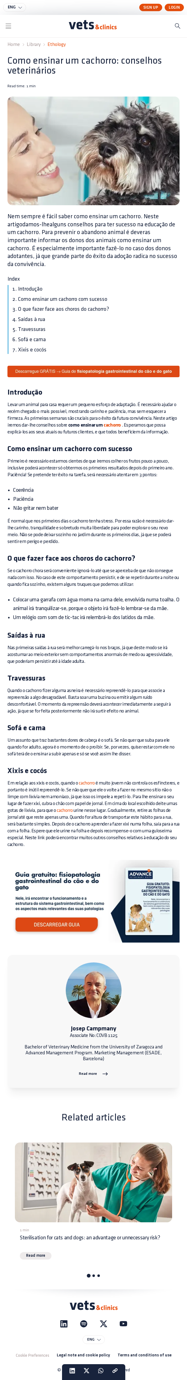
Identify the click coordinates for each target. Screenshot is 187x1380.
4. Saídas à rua (28, 319)
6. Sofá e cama (29, 339)
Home (13, 44)
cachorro (112, 425)
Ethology (56, 44)
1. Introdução (27, 289)
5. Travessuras (29, 329)
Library (34, 44)
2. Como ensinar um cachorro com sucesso (59, 299)
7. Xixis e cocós (29, 349)
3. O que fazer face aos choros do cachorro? (60, 309)
